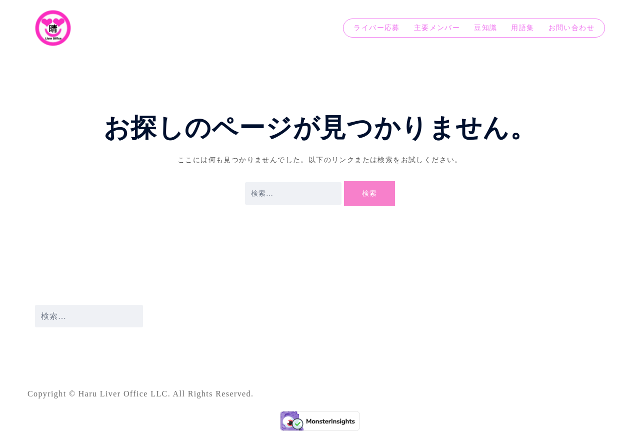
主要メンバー (437, 28)
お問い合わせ (571, 28)
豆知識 (485, 28)
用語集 (522, 28)
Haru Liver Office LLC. (125, 393)
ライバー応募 (377, 28)
